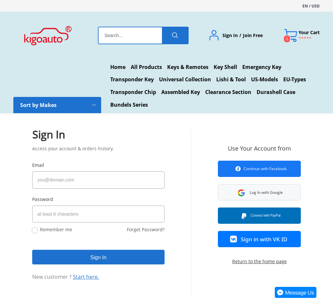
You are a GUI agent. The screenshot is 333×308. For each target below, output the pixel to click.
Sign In (230, 35)
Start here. (86, 272)
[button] (268, 192)
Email (38, 165)
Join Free (253, 35)
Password (42, 197)
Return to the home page (259, 261)
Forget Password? (146, 225)
